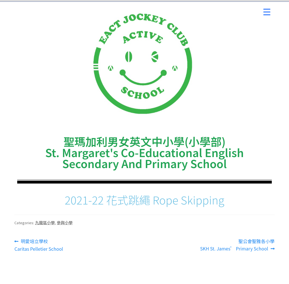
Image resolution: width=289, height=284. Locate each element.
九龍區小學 (45, 222)
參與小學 (65, 222)
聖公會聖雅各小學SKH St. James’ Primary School (237, 245)
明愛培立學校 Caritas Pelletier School (38, 245)
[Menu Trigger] (267, 12)
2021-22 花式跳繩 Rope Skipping (144, 200)
